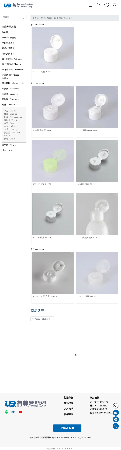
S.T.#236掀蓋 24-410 (42, 237)
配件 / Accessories (10, 104)
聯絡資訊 (94, 397)
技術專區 (68, 414)
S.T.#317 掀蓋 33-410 (86, 296)
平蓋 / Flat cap (10, 111)
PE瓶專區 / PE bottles (11, 64)
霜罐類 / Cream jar (10, 94)
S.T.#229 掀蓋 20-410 (42, 72)
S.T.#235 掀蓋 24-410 (86, 184)
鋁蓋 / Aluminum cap (13, 117)
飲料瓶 (5, 32)
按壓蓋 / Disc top (11, 120)
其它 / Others (7, 150)
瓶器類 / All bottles (10, 88)
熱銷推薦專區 (8, 43)
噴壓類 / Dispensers (10, 99)
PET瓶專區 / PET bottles (12, 59)
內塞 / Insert (9, 123)
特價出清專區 (8, 48)
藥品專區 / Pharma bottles (13, 83)
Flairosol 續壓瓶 (9, 38)
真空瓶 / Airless (9, 145)
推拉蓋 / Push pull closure (12, 134)
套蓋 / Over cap (11, 129)
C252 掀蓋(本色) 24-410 (87, 237)
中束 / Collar (9, 126)
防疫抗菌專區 (8, 53)
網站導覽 (68, 403)
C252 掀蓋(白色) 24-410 (87, 130)
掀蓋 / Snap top (10, 114)
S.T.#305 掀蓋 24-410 (42, 184)
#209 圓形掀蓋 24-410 (42, 130)
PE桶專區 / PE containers (13, 69)
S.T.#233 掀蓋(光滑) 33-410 (45, 296)
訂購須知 (68, 397)
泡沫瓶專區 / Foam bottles (10, 76)
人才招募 (68, 408)
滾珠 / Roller (9, 139)
